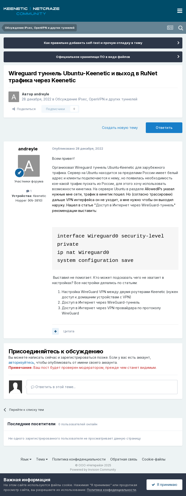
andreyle (41, 94)
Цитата (68, 331)
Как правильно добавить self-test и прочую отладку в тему (93, 43)
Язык (26, 459)
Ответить (164, 128)
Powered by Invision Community (93, 469)
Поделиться (24, 109)
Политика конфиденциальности (79, 459)
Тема (42, 459)
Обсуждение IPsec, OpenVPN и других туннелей (96, 99)
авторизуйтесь (21, 362)
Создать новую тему (120, 128)
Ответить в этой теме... (53, 387)
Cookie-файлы (153, 459)
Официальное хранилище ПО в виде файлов (93, 57)
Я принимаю (164, 484)
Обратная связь (123, 459)
